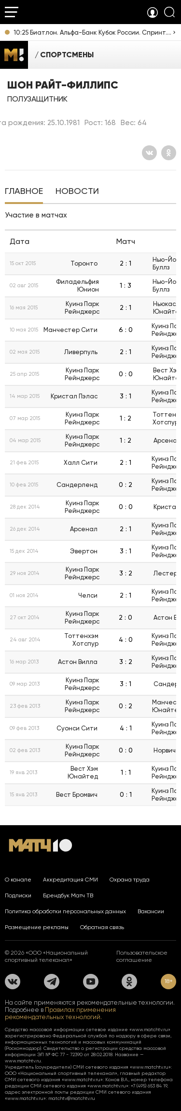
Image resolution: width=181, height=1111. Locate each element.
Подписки (18, 895)
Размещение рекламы (37, 927)
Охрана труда (130, 879)
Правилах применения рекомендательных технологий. (60, 1013)
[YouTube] (90, 981)
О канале (18, 879)
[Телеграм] (51, 981)
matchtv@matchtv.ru (71, 1098)
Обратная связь (102, 927)
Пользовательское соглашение (141, 956)
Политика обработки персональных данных (65, 911)
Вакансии (151, 911)
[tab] (24, 192)
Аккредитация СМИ (70, 879)
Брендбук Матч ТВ (68, 895)
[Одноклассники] (168, 152)
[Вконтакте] (149, 152)
